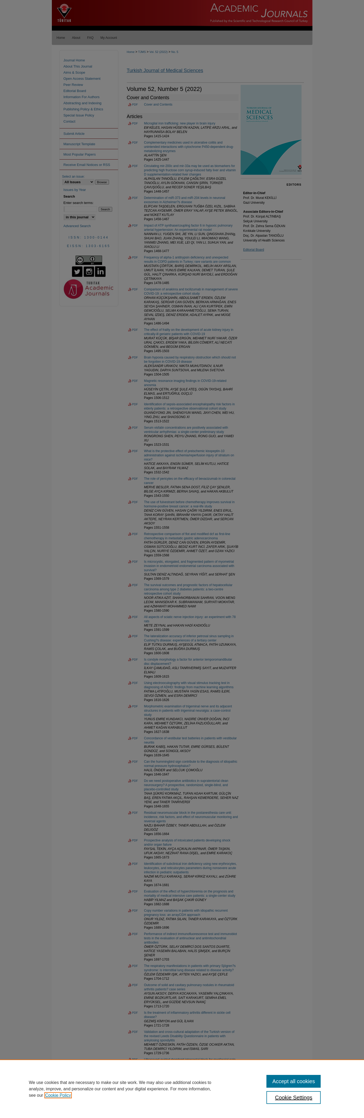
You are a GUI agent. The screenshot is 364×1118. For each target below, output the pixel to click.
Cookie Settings (293, 1097)
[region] (182, 1088)
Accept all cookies (293, 1081)
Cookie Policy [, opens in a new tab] (58, 1095)
